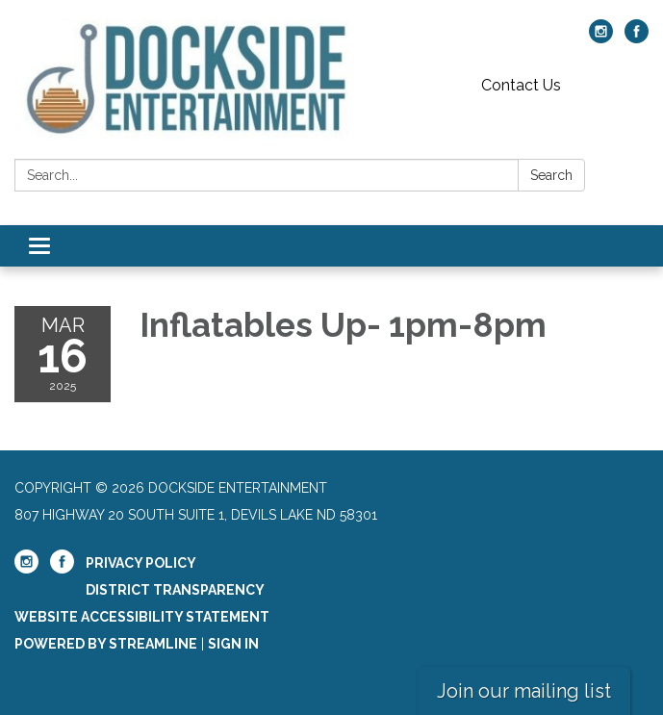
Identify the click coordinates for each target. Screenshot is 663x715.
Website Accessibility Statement (141, 617)
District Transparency (175, 590)
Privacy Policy (141, 563)
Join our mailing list (524, 690)
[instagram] (601, 38)
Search (551, 175)
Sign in (233, 643)
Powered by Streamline (105, 643)
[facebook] (637, 38)
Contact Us (521, 85)
